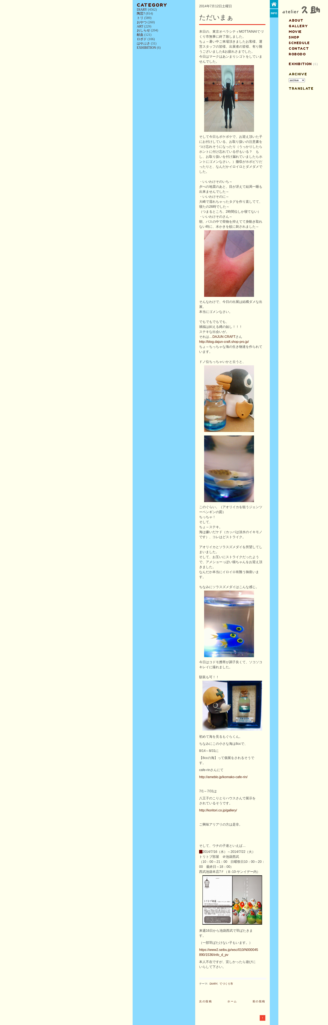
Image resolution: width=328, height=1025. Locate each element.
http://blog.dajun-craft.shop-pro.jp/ (224, 341)
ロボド (142, 39)
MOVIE (295, 32)
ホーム (232, 1001)
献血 (140, 34)
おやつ (142, 22)
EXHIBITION (146, 47)
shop (294, 37)
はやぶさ (143, 43)
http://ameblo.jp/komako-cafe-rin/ (223, 777)
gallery (298, 26)
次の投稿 (205, 1001)
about (296, 20)
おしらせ (143, 30)
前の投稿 (259, 1001)
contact (299, 48)
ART (140, 26)
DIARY (142, 9)
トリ (140, 18)
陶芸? (141, 13)
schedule (299, 43)
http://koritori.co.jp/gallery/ (218, 810)
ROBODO (297, 54)
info (274, 13)
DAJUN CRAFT (224, 336)
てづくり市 (226, 983)
